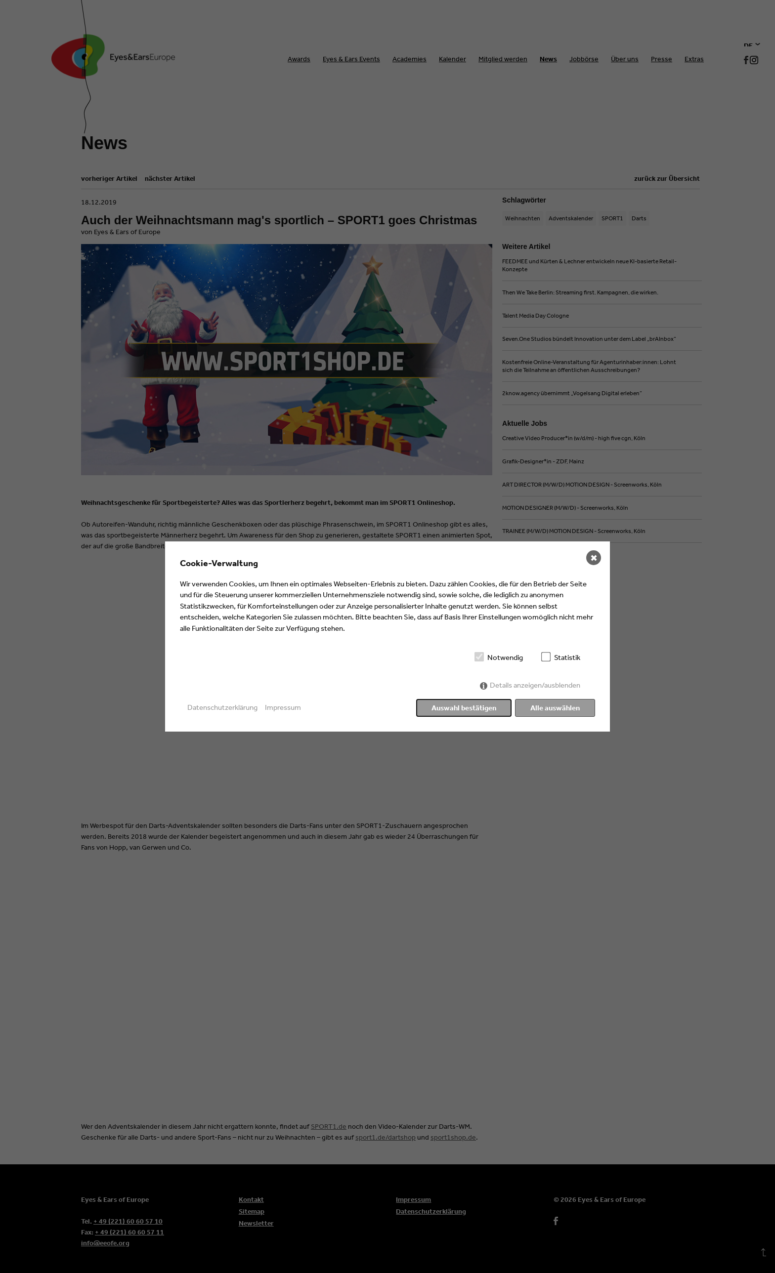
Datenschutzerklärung (222, 707)
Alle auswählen (555, 707)
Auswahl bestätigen (463, 707)
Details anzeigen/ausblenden (535, 685)
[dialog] (387, 636)
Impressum (283, 707)
